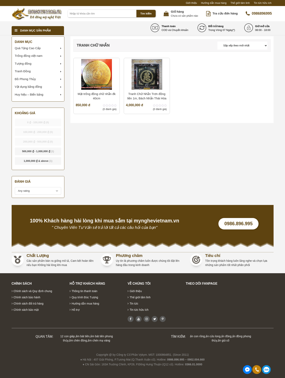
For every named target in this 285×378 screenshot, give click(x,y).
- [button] (38, 122)
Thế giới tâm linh (240, 2)
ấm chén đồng (78, 340)
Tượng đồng (23, 63)
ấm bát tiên (82, 336)
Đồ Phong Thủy (25, 79)
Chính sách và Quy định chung (33, 291)
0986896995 (259, 13)
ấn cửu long (213, 336)
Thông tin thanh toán (84, 291)
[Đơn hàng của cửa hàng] (242, 46)
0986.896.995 (238, 223)
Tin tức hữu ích (262, 2)
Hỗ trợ (76, 309)
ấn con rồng (197, 336)
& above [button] (38, 160)
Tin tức (134, 303)
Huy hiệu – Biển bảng (29, 94)
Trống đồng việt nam (29, 55)
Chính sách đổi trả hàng (29, 303)
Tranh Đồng (23, 71)
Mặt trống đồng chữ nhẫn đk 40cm (97, 96)
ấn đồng (226, 336)
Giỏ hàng (177, 11)
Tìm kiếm (146, 13)
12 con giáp (67, 336)
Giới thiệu (191, 2)
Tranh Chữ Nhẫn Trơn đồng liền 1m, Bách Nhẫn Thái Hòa (146, 96)
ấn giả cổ (223, 340)
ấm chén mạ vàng (99, 340)
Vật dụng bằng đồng (28, 86)
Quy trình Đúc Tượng (85, 297)
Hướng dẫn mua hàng (213, 2)
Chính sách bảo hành (27, 297)
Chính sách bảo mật (26, 309)
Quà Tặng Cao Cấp (28, 48)
